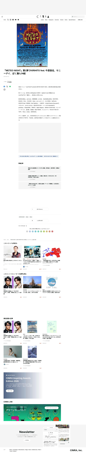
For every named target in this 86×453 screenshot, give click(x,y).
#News (31, 218)
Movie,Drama (21, 450)
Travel (11, 452)
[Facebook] (13, 21)
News (46, 20)
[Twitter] (8, 21)
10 (52, 232)
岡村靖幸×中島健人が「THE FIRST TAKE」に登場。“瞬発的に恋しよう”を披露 (12, 294)
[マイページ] (6, 17)
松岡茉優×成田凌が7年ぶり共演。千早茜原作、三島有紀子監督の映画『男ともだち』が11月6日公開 (32, 363)
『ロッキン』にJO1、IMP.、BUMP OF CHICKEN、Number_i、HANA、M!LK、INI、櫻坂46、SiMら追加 (32, 338)
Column (61, 20)
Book (30, 450)
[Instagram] (10, 21)
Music (8, 240)
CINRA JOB (80, 20)
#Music (27, 218)
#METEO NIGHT (21, 218)
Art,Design (15, 450)
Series (66, 20)
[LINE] (18, 21)
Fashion (14, 452)
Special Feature (72, 20)
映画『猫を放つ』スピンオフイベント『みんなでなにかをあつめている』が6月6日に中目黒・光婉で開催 (52, 338)
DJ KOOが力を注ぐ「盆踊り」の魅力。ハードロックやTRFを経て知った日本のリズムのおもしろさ (32, 263)
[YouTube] (15, 21)
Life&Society (34, 450)
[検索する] (68, 17)
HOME (5, 240)
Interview (57, 20)
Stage (26, 450)
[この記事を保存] (4, 91)
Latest (42, 20)
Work (39, 450)
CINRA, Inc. (76, 451)
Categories (51, 20)
